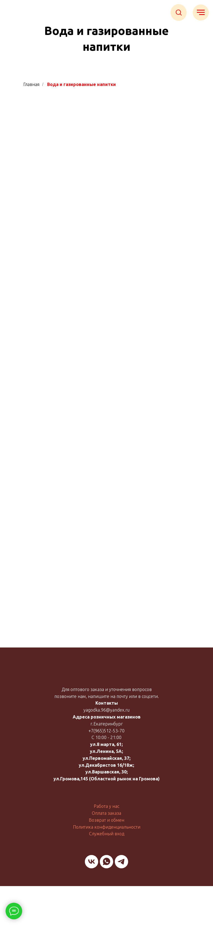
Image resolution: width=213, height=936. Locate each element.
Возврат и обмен (106, 820)
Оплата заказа (106, 813)
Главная (31, 84)
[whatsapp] (106, 861)
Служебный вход (106, 833)
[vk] (91, 861)
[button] (178, 12)
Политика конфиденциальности (106, 826)
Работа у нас (106, 806)
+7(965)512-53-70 (106, 730)
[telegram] (121, 861)
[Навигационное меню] (201, 12)
